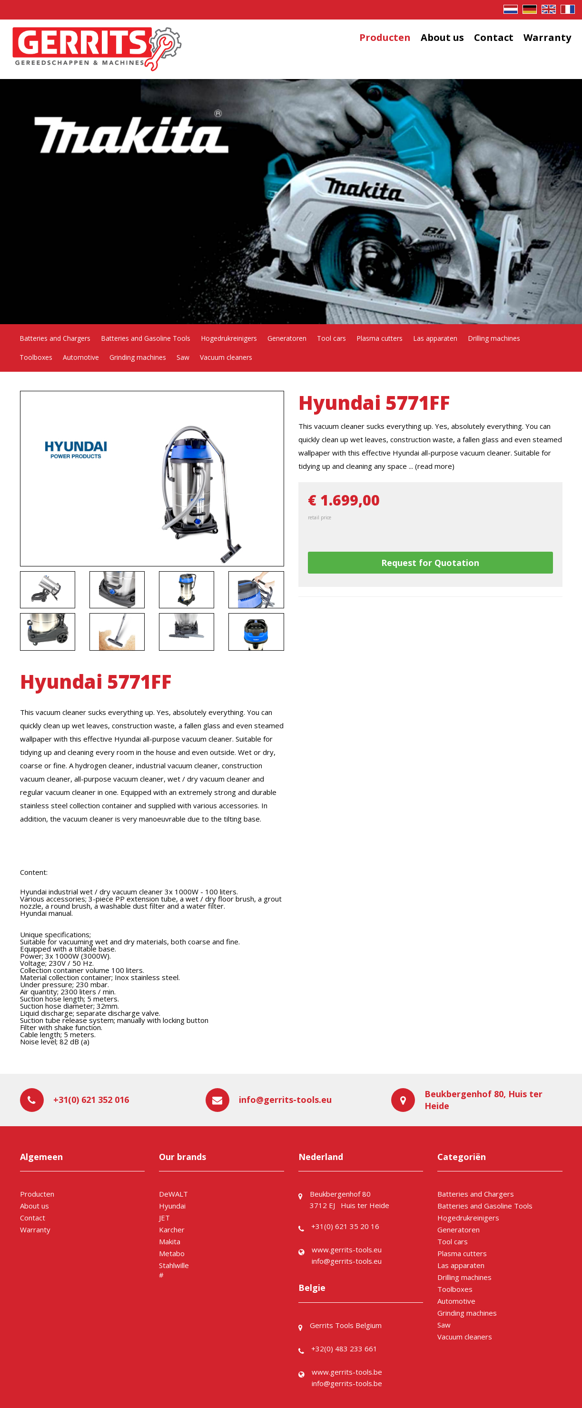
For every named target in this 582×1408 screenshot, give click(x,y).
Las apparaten (435, 338)
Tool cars (331, 338)
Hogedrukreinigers (229, 338)
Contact (493, 37)
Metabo (172, 1253)
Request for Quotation (430, 562)
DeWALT (173, 1194)
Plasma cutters (379, 338)
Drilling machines (494, 338)
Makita (169, 1241)
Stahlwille (174, 1265)
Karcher (172, 1229)
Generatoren (286, 338)
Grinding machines (137, 357)
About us (442, 37)
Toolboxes (36, 357)
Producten (385, 37)
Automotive (81, 357)
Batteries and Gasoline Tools (145, 338)
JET (164, 1217)
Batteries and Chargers (55, 338)
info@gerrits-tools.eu (285, 1099)
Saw (183, 357)
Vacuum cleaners (226, 357)
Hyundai (172, 1205)
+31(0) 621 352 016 (91, 1099)
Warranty (547, 37)
